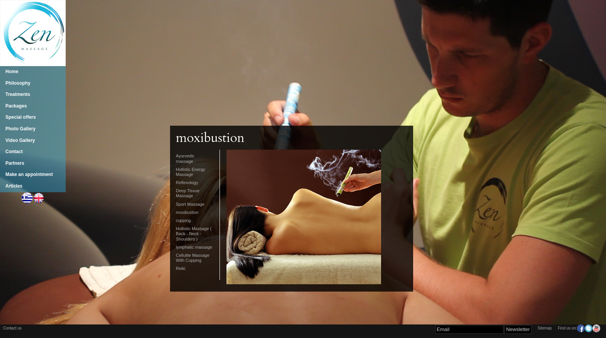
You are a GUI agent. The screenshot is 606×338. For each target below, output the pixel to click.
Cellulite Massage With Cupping (192, 258)
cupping (183, 220)
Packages (16, 106)
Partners (14, 163)
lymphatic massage (194, 247)
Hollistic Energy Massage (190, 172)
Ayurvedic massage (185, 158)
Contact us (12, 328)
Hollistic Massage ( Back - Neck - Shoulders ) (193, 233)
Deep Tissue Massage (187, 193)
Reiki (180, 268)
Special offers (20, 117)
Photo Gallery (20, 128)
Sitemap (545, 328)
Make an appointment (29, 174)
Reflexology (187, 182)
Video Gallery (20, 140)
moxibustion (187, 212)
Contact (14, 151)
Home (11, 71)
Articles (13, 186)
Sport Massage (190, 204)
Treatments (17, 94)
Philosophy (18, 83)
